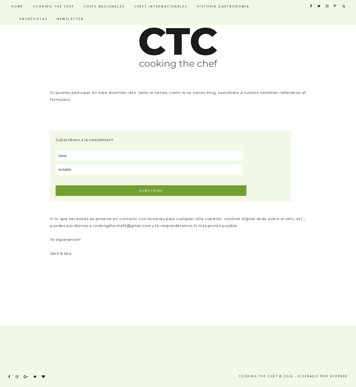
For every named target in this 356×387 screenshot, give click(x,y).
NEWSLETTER (70, 19)
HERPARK (339, 376)
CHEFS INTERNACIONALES (160, 6)
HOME (17, 6)
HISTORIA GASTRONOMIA (223, 6)
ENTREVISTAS (33, 19)
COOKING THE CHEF (54, 6)
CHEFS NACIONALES (104, 6)
